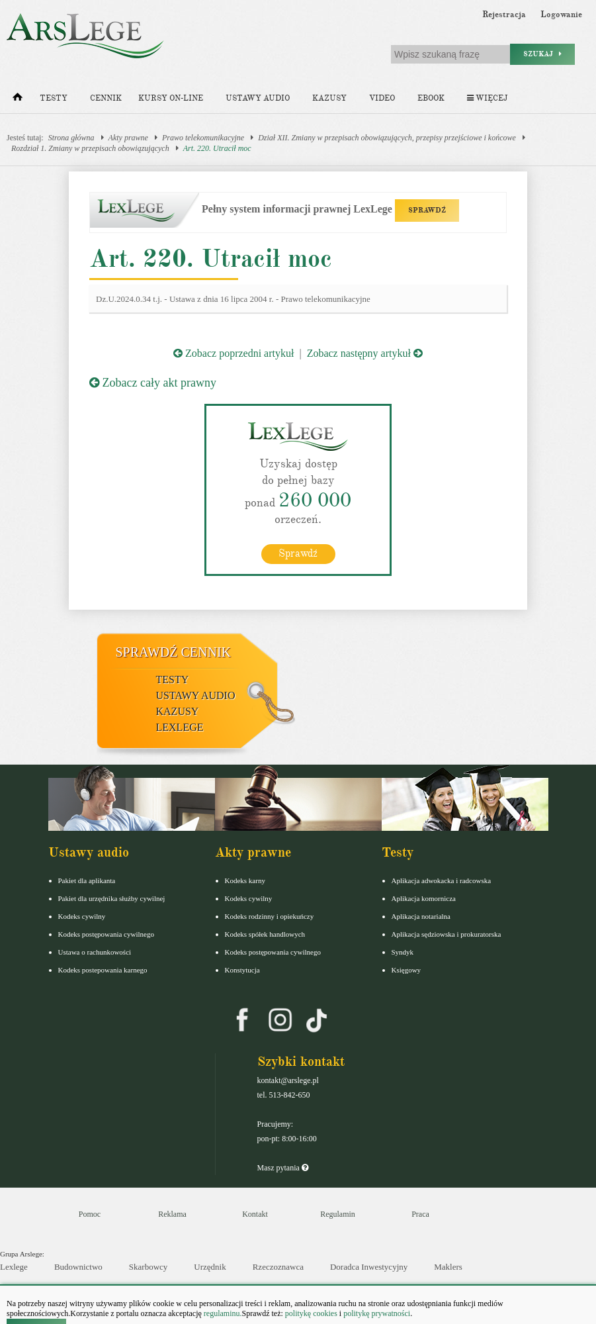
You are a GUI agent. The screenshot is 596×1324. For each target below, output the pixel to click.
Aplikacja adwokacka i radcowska (441, 880)
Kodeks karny (245, 880)
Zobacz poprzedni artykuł (233, 353)
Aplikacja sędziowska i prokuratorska (446, 934)
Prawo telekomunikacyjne (203, 137)
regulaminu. (222, 1313)
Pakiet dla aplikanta (87, 880)
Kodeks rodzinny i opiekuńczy (269, 916)
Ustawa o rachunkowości (95, 952)
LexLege (180, 727)
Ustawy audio (258, 98)
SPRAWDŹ (427, 210)
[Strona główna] (17, 100)
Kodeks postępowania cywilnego (106, 934)
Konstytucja (242, 970)
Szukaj (542, 54)
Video (382, 98)
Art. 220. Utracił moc (217, 148)
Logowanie (561, 14)
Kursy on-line (170, 98)
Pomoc (90, 1214)
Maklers (448, 1267)
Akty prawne (128, 137)
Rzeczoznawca (278, 1267)
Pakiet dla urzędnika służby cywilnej (111, 898)
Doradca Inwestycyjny (368, 1267)
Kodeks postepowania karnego (103, 970)
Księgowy (406, 970)
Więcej (487, 98)
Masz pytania (282, 1167)
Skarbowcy (148, 1267)
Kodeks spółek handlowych (265, 934)
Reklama (172, 1214)
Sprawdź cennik (174, 652)
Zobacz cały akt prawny (152, 382)
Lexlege (14, 1267)
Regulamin (337, 1214)
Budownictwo (78, 1267)
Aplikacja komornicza (424, 898)
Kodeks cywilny (82, 916)
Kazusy (329, 98)
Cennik (106, 98)
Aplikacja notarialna (421, 916)
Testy (53, 98)
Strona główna (71, 137)
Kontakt (255, 1214)
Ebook (431, 98)
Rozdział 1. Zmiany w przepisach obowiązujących (90, 148)
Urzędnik (210, 1267)
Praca (420, 1214)
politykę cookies (311, 1313)
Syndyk (403, 952)
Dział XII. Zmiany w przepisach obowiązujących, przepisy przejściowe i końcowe (387, 137)
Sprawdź (298, 553)
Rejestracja (504, 14)
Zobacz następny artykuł (365, 353)
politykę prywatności (376, 1313)
